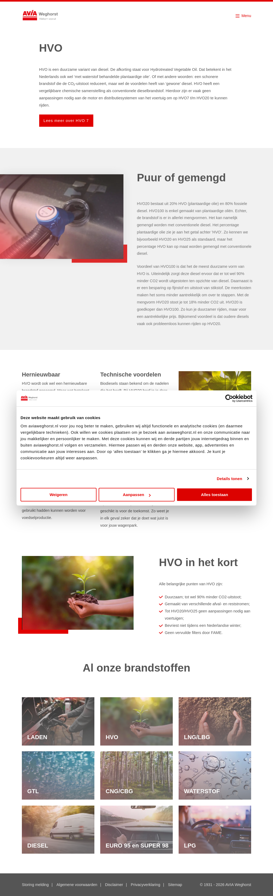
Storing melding (35, 885)
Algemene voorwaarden (77, 885)
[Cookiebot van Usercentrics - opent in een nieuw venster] (229, 398)
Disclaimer (114, 885)
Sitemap (175, 885)
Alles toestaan (214, 494)
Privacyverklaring (145, 885)
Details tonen (229, 478)
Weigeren (58, 494)
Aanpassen (137, 494)
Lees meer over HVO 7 (66, 120)
